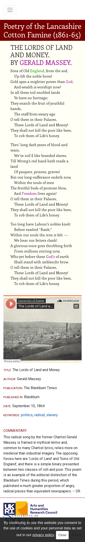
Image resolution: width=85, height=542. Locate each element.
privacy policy (43, 535)
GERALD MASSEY (45, 62)
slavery (52, 415)
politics (27, 415)
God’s (50, 256)
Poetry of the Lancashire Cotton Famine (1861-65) (42, 30)
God (69, 81)
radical (39, 415)
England (37, 70)
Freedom (29, 193)
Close (62, 535)
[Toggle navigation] (10, 9)
